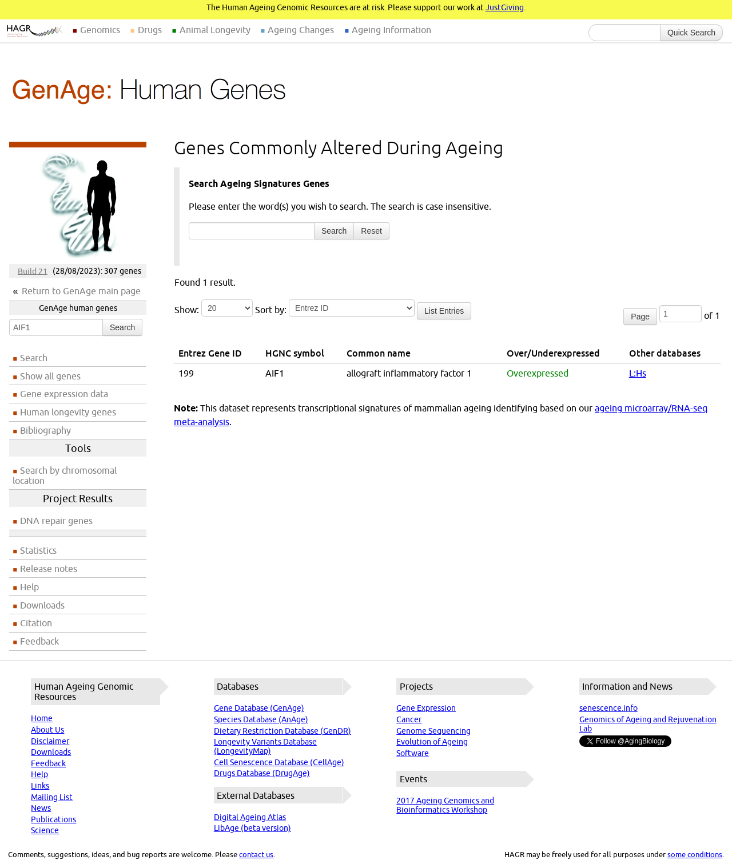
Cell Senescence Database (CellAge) (279, 762)
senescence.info (608, 708)
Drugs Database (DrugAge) (262, 773)
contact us (256, 854)
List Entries (444, 310)
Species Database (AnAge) (261, 719)
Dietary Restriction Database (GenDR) (282, 730)
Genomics (100, 30)
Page (640, 316)
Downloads (42, 605)
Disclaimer (50, 741)
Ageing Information (391, 30)
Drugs (150, 30)
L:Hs (637, 373)
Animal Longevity (215, 30)
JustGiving (505, 7)
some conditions (694, 854)
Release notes (48, 568)
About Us (47, 729)
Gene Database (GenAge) (259, 708)
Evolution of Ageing (432, 741)
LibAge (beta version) (252, 828)
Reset (371, 230)
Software (412, 753)
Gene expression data (64, 394)
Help (29, 587)
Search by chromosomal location (65, 475)
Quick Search (691, 32)
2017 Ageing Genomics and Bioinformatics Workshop (445, 805)
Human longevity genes (68, 412)
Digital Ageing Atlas (250, 817)
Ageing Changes (301, 30)
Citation (36, 623)
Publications (53, 819)
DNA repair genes (56, 520)
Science (45, 830)
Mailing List (52, 797)
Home (42, 718)
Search (122, 327)
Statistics (38, 550)
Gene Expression (426, 708)
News (41, 808)
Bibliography (45, 430)
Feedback (39, 641)
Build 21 (32, 270)
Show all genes (50, 376)
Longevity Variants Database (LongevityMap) (265, 746)
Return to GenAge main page (81, 291)
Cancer (408, 719)
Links (40, 785)
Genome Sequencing (433, 730)
